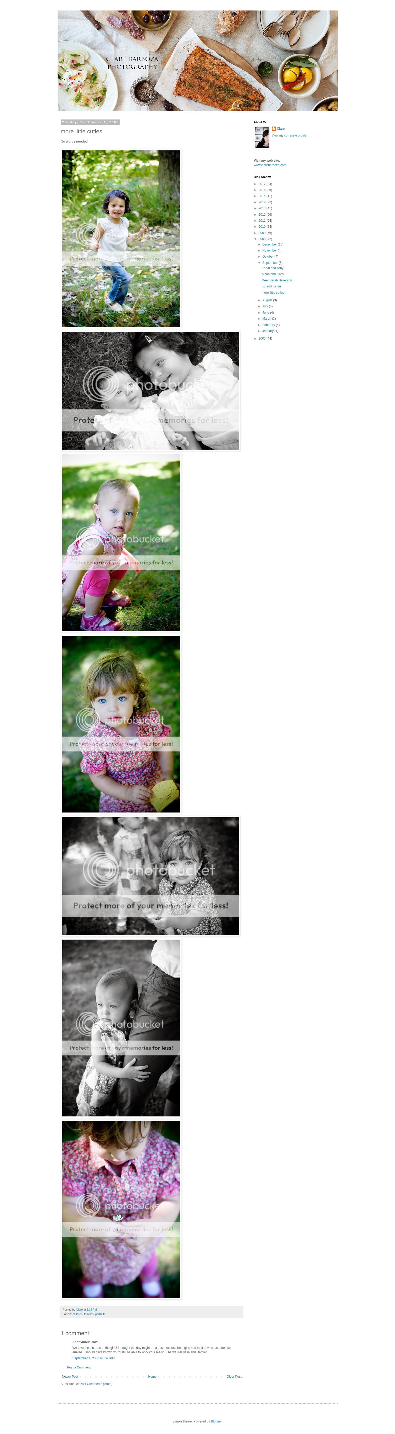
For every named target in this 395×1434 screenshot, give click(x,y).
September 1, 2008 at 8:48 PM (94, 1358)
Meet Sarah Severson (277, 280)
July (265, 306)
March (267, 318)
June (266, 312)
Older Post (234, 1376)
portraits (100, 1314)
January (268, 331)
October (268, 256)
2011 (262, 220)
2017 (262, 184)
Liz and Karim (271, 286)
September (270, 263)
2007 (262, 338)
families (89, 1314)
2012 (262, 214)
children (77, 1314)
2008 (262, 239)
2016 (262, 190)
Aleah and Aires (272, 274)
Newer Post (70, 1376)
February (269, 325)
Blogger (216, 1421)
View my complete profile (289, 135)
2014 (262, 202)
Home (152, 1376)
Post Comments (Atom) (96, 1384)
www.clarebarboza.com (270, 165)
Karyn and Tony (272, 268)
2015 (262, 196)
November (270, 250)
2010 (262, 226)
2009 (262, 233)
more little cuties (273, 293)
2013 (262, 208)
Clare (281, 128)
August (267, 300)
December (270, 244)
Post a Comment (79, 1367)
